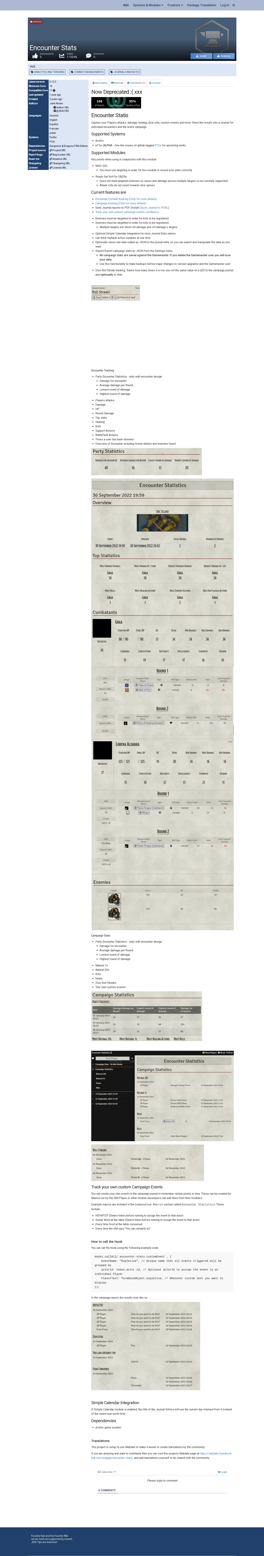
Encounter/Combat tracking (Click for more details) (126, 199)
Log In (224, 5)
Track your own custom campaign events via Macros (127, 212)
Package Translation (201, 5)
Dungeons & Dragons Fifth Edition (69, 146)
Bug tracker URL (60, 154)
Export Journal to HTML (154, 207)
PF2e (158, 145)
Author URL (62, 107)
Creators (174, 5)
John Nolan (56, 103)
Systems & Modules (147, 5)
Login (222, 1472)
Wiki (126, 5)
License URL (58, 167)
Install (201, 56)
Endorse (223, 56)
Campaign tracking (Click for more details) (120, 203)
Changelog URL (60, 163)
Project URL (58, 150)
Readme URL (58, 159)
